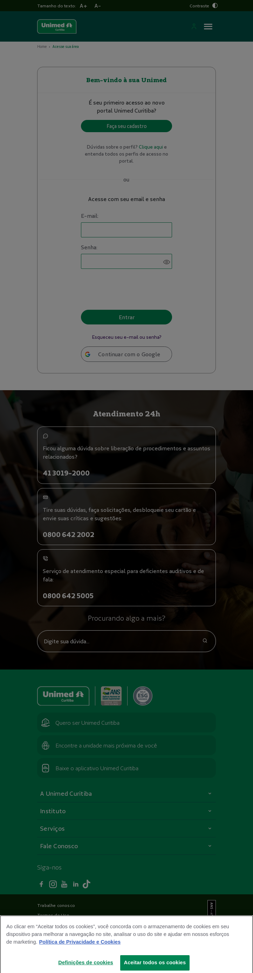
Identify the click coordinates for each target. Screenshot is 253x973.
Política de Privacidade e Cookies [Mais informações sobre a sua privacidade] (80, 948)
